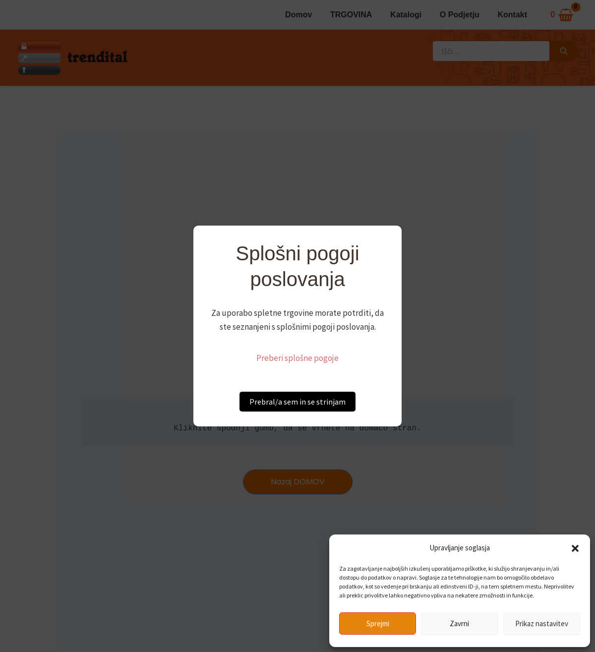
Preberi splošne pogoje (297, 358)
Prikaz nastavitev (541, 623)
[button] (575, 548)
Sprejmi (377, 623)
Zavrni (459, 623)
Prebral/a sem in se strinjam (297, 402)
